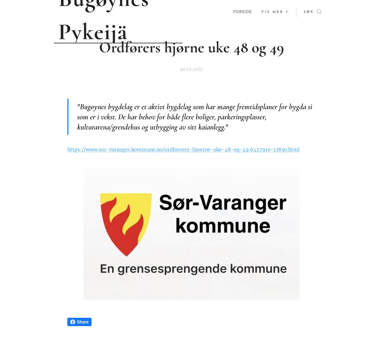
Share (79, 322)
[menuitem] (241, 12)
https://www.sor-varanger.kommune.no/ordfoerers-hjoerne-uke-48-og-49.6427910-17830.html (183, 150)
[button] (312, 12)
